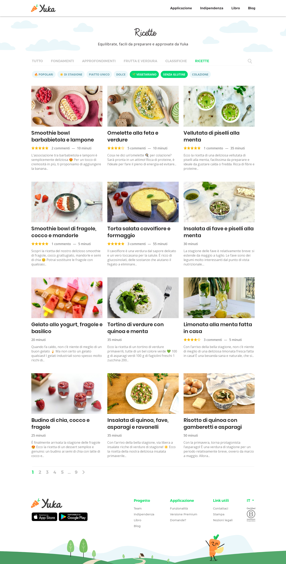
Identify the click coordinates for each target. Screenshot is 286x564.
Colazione (200, 74)
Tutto (37, 61)
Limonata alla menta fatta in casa (218, 328)
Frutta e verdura (140, 61)
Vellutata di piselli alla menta (212, 136)
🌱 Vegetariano (144, 74)
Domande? (178, 520)
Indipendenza (211, 8)
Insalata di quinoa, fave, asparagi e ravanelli (138, 424)
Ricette (202, 61)
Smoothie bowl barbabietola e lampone (62, 136)
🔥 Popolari (43, 74)
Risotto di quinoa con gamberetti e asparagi (213, 424)
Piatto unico (99, 74)
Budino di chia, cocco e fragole (60, 424)
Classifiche (176, 61)
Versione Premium (183, 514)
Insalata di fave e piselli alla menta (219, 232)
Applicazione (181, 8)
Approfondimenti (99, 61)
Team (138, 508)
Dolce (121, 74)
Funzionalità (179, 508)
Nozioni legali (223, 520)
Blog (251, 8)
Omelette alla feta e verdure (132, 136)
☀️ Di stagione (71, 74)
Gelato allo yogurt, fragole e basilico (66, 328)
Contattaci (220, 508)
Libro (235, 8)
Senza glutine (174, 74)
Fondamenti (62, 61)
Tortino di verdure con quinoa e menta (135, 328)
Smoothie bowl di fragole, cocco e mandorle (63, 232)
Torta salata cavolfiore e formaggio (138, 232)
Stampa (218, 514)
